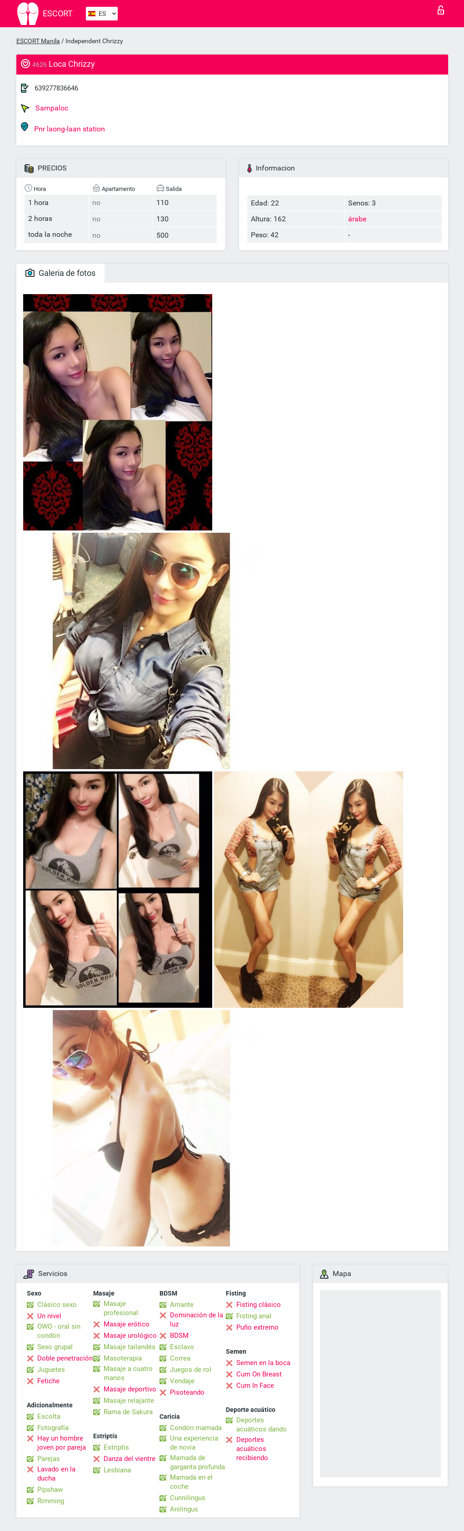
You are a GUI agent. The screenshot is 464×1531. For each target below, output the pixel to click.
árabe (357, 219)
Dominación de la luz (196, 1319)
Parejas (48, 1459)
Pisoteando (187, 1392)
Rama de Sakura (128, 1412)
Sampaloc (44, 108)
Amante (182, 1305)
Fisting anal (253, 1316)
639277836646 (56, 88)
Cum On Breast (259, 1374)
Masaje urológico (130, 1335)
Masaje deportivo (130, 1389)
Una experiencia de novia (194, 1442)
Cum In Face (255, 1385)
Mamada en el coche (191, 1482)
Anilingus (184, 1509)
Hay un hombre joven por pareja (61, 1442)
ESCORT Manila (38, 41)
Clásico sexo (57, 1305)
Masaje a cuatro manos (128, 1373)
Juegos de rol (190, 1370)
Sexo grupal (55, 1347)
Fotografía (53, 1428)
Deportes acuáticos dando (261, 1424)
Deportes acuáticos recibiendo (252, 1449)
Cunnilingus (187, 1498)
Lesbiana (117, 1470)
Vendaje (182, 1381)
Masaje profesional (121, 1308)
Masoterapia (123, 1358)
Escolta (48, 1416)
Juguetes (51, 1370)
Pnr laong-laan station (63, 127)
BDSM (179, 1335)
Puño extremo (257, 1327)
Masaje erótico (127, 1324)
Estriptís (116, 1447)
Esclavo (182, 1347)
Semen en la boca (263, 1363)
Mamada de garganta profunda (197, 1462)
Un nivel (49, 1316)
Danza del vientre (129, 1459)
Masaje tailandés (129, 1347)
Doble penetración (65, 1358)
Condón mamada (196, 1428)
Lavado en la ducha (56, 1473)
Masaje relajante (129, 1400)
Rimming (50, 1501)
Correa (180, 1358)
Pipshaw (50, 1490)
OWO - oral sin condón (58, 1331)
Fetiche (48, 1381)
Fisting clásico (258, 1305)
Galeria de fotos (60, 273)
